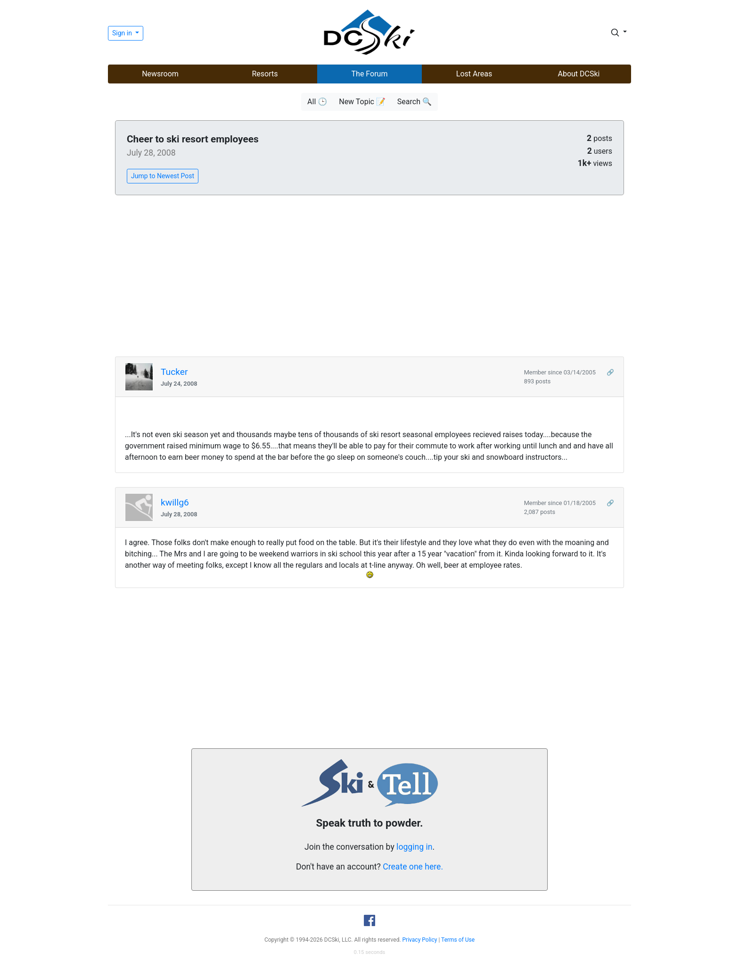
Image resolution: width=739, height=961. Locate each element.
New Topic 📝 (362, 101)
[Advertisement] (369, 276)
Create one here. (413, 866)
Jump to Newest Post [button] (162, 176)
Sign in (122, 33)
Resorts (265, 73)
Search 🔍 (414, 101)
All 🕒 (317, 101)
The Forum (370, 73)
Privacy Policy (419, 939)
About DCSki (579, 73)
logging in (414, 847)
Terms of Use (458, 939)
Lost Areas (474, 73)
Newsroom (160, 73)
